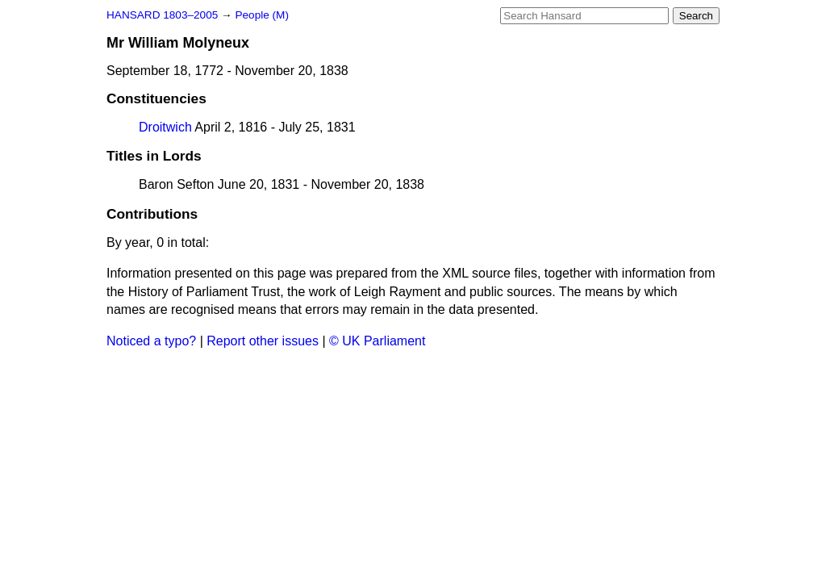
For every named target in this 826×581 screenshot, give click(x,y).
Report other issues (262, 341)
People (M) (261, 15)
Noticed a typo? (151, 341)
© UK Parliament (377, 341)
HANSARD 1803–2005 (162, 15)
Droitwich (165, 127)
